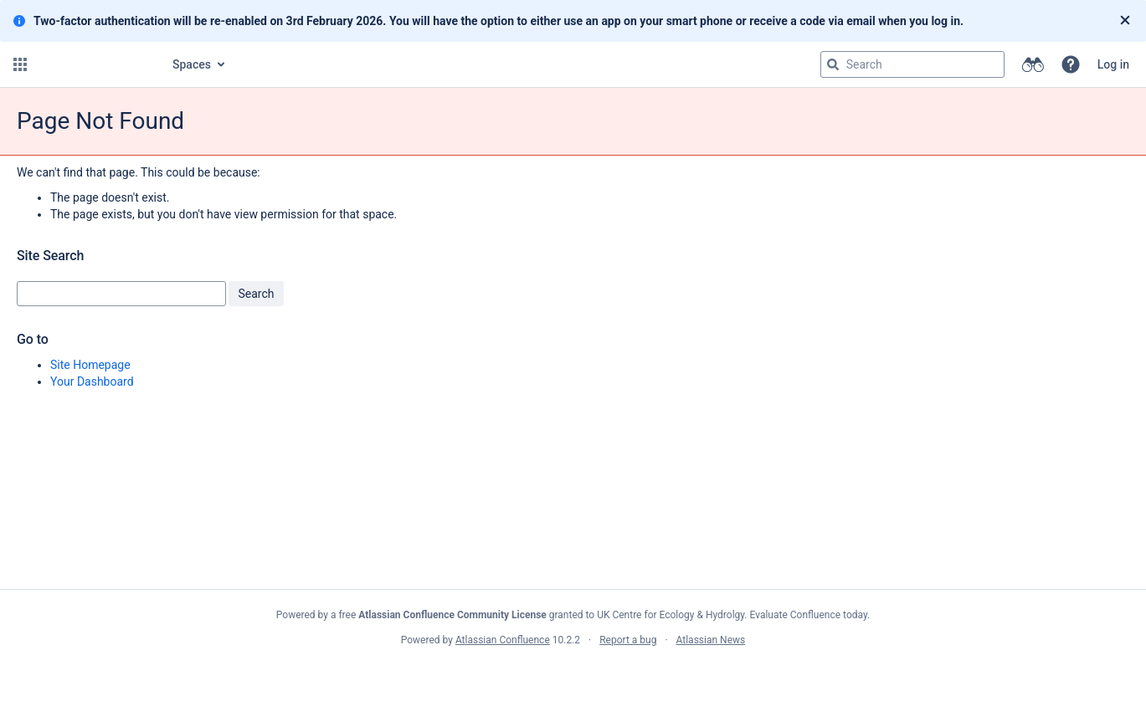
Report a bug (627, 640)
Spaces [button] (191, 64)
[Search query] (912, 64)
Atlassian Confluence (502, 640)
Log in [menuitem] (1113, 64)
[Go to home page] (94, 64)
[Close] (1125, 21)
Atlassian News (711, 640)
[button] (20, 64)
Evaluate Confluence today (808, 615)
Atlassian (573, 677)
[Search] (833, 64)
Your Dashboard (92, 381)
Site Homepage (90, 364)
